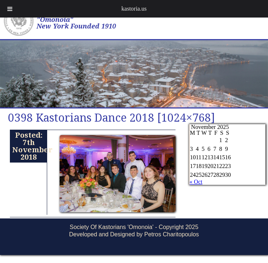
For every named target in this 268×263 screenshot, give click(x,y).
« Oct (195, 182)
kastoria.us (134, 8)
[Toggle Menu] (10, 9)
